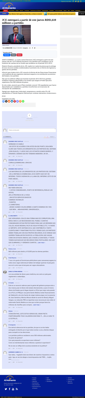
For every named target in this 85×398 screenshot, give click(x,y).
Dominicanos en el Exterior (36, 10)
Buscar (82, 13)
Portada (34, 378)
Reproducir (6, 54)
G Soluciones (81, 397)
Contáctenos (77, 10)
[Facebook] (3, 101)
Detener (19, 54)
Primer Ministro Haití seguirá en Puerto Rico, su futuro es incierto (33, 14)
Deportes (21, 10)
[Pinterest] (14, 101)
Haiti (69, 10)
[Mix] (20, 101)
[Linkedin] (12, 101)
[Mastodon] (17, 101)
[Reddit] (9, 101)
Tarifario (72, 10)
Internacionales (45, 10)
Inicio (5, 10)
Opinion (65, 10)
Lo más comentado (58, 10)
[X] (6, 101)
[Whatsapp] (23, 101)
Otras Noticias (11, 10)
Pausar (13, 54)
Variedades (51, 10)
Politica (17, 10)
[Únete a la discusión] (32, 130)
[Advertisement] (19, 105)
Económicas (27, 10)
